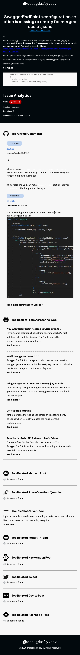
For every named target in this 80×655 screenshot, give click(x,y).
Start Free (8, 524)
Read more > (13, 345)
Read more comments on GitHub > (25, 304)
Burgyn (10, 148)
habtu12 (11, 201)
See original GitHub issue (40, 31)
